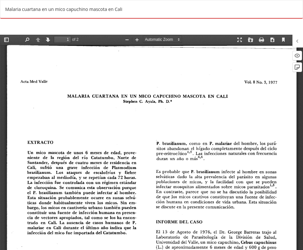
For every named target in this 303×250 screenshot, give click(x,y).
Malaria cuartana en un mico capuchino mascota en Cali (63, 9)
